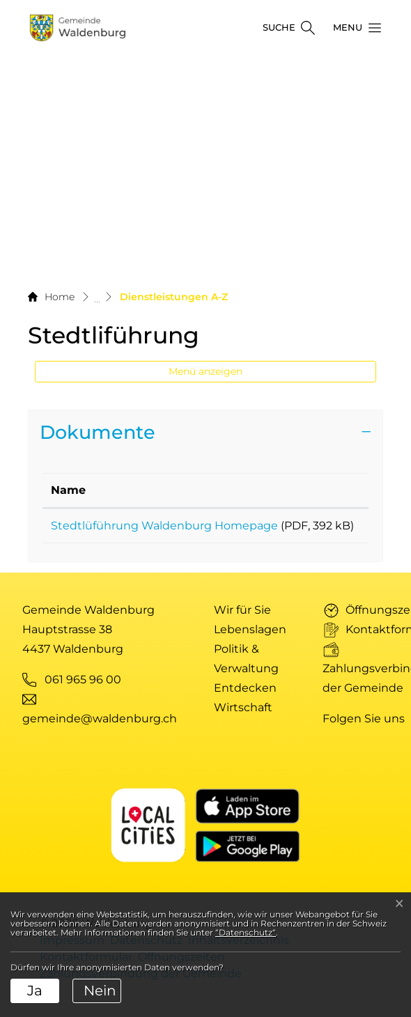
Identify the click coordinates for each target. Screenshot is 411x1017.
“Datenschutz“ (245, 932)
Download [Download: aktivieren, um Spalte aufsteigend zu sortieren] (327, 490)
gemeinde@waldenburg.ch (99, 735)
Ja (34, 990)
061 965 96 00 (83, 696)
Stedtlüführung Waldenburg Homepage (164, 525)
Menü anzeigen (205, 371)
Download (329, 528)
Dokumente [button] (97, 432)
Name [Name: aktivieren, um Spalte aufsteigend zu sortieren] (68, 490)
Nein (100, 990)
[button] (353, 28)
